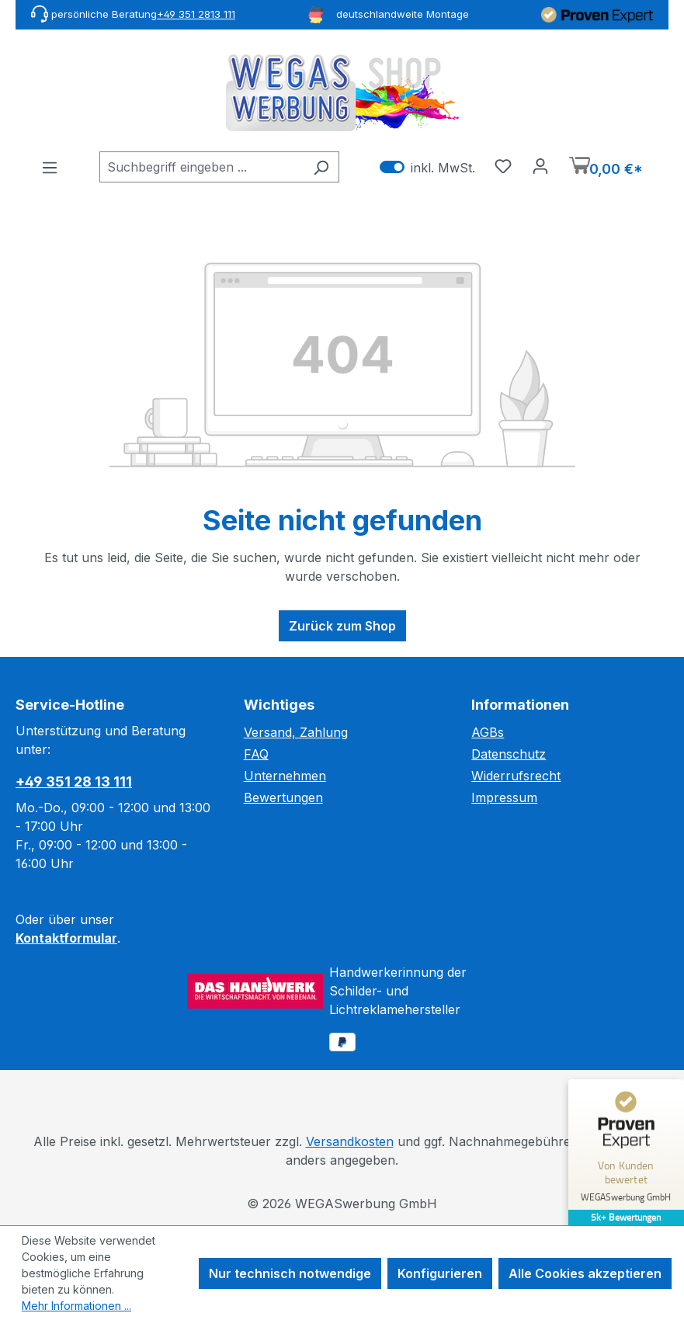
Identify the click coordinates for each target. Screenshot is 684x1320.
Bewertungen (283, 797)
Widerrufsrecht (516, 775)
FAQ (256, 754)
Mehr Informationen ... (76, 1305)
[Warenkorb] (606, 167)
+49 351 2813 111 (196, 14)
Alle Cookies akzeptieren (585, 1273)
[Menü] (49, 166)
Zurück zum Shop (342, 626)
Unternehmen (285, 775)
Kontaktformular (66, 938)
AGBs (487, 732)
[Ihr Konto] (540, 165)
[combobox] (201, 166)
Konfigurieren (440, 1273)
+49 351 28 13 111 (74, 781)
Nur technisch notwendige (290, 1273)
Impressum (504, 797)
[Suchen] (321, 166)
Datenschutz (508, 754)
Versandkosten (350, 1141)
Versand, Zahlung (296, 732)
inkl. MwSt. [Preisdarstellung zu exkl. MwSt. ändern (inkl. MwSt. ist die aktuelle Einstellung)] (427, 167)
